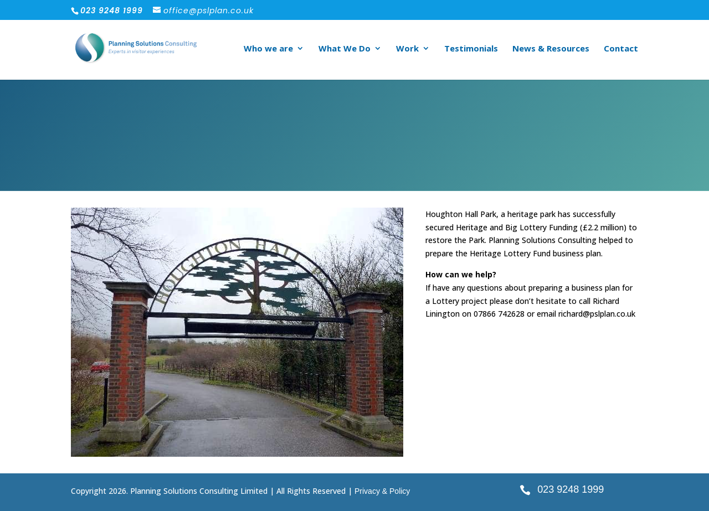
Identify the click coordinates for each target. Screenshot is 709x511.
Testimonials (471, 49)
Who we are (268, 49)
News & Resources (550, 49)
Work (407, 49)
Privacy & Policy (382, 491)
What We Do (344, 49)
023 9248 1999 (570, 489)
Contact (621, 49)
